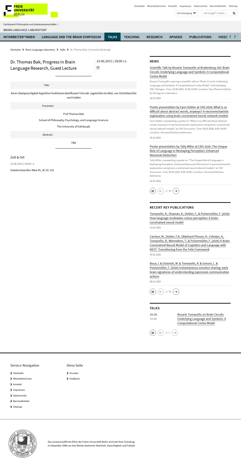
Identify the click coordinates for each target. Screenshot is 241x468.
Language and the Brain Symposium (71, 37)
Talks (112, 37)
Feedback (75, 378)
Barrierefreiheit (218, 6)
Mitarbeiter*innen (19, 37)
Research (154, 37)
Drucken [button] (74, 373)
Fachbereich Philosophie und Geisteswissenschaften (31, 24)
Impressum (185, 6)
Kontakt (172, 6)
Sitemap (233, 6)
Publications (200, 37)
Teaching (132, 37)
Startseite (139, 6)
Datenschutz (200, 6)
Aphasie (175, 37)
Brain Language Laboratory (25, 30)
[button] (229, 37)
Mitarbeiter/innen (156, 6)
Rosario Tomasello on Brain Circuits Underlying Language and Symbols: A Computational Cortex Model (201, 318)
